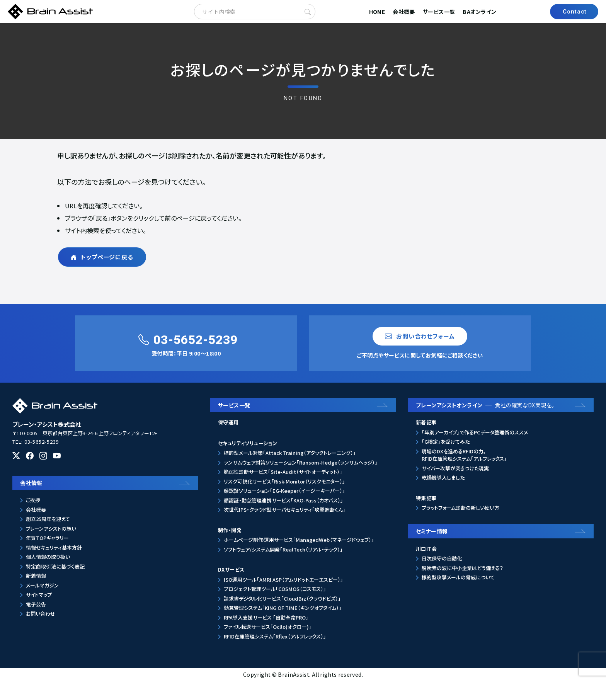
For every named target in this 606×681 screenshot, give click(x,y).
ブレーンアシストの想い (51, 528)
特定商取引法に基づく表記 (55, 566)
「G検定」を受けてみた (446, 441)
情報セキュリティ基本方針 (54, 547)
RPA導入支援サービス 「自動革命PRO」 (266, 617)
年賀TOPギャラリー (47, 537)
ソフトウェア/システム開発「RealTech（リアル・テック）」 (283, 549)
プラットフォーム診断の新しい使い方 (460, 507)
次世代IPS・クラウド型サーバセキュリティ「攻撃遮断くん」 (285, 509)
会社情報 (31, 483)
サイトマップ (39, 594)
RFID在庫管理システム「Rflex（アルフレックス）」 (275, 636)
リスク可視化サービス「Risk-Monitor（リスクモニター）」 (284, 481)
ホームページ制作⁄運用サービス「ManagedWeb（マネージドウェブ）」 (299, 539)
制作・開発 (230, 530)
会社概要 (404, 11)
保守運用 (228, 422)
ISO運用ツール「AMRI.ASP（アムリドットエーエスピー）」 (283, 579)
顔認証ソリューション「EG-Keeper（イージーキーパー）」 (284, 490)
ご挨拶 (33, 500)
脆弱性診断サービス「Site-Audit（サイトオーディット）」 (283, 471)
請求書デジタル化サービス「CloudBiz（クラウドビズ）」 (282, 598)
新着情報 (36, 575)
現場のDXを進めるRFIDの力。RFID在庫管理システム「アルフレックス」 (464, 455)
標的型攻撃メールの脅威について (458, 577)
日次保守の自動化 (442, 558)
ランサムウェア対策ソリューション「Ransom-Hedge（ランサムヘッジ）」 (301, 462)
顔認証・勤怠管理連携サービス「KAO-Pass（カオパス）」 (283, 500)
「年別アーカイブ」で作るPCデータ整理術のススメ (475, 432)
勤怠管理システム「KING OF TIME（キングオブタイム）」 (283, 607)
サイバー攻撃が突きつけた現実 (455, 468)
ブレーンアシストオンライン (485, 405)
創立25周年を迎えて (48, 519)
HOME (377, 11)
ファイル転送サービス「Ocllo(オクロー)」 (268, 626)
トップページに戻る (102, 257)
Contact (575, 11)
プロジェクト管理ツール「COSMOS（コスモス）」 (275, 588)
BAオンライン (479, 11)
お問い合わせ (40, 613)
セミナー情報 (432, 531)
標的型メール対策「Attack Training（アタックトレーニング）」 (290, 452)
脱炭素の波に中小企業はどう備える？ (462, 568)
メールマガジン (42, 585)
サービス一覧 (439, 11)
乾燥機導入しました (443, 477)
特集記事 (426, 498)
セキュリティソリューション (247, 443)
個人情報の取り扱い (48, 556)
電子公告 (36, 604)
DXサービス (231, 569)
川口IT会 (426, 548)
